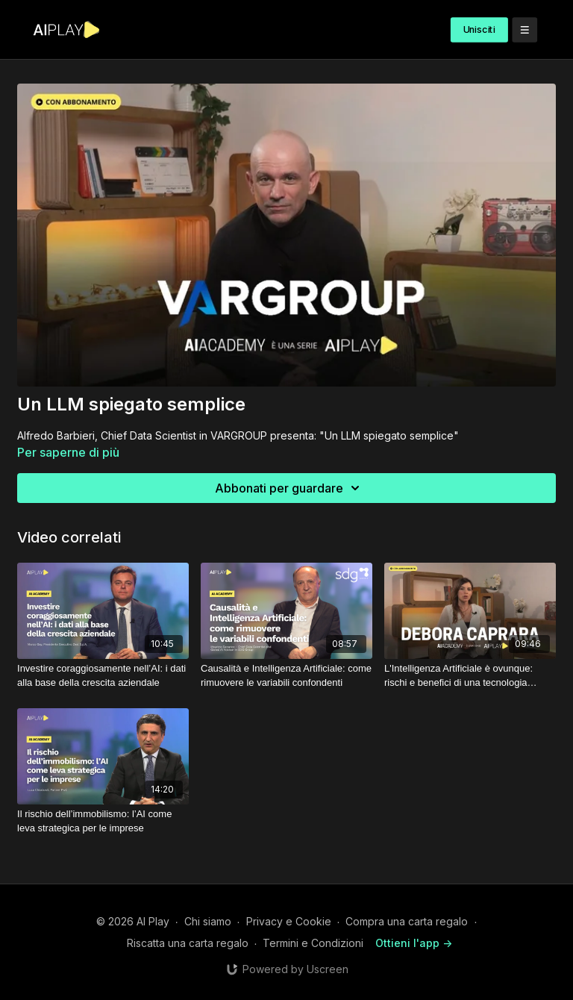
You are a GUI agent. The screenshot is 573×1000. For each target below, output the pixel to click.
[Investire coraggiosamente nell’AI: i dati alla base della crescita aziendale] (103, 675)
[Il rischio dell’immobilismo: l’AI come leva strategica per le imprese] (103, 821)
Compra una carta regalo (406, 921)
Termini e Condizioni (313, 943)
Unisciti (479, 29)
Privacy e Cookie (288, 921)
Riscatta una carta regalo (187, 943)
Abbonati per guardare (289, 488)
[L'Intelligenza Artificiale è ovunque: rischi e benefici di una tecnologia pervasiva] (470, 675)
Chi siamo (207, 921)
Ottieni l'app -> (413, 943)
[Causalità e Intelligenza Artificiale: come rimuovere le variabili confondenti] (286, 675)
